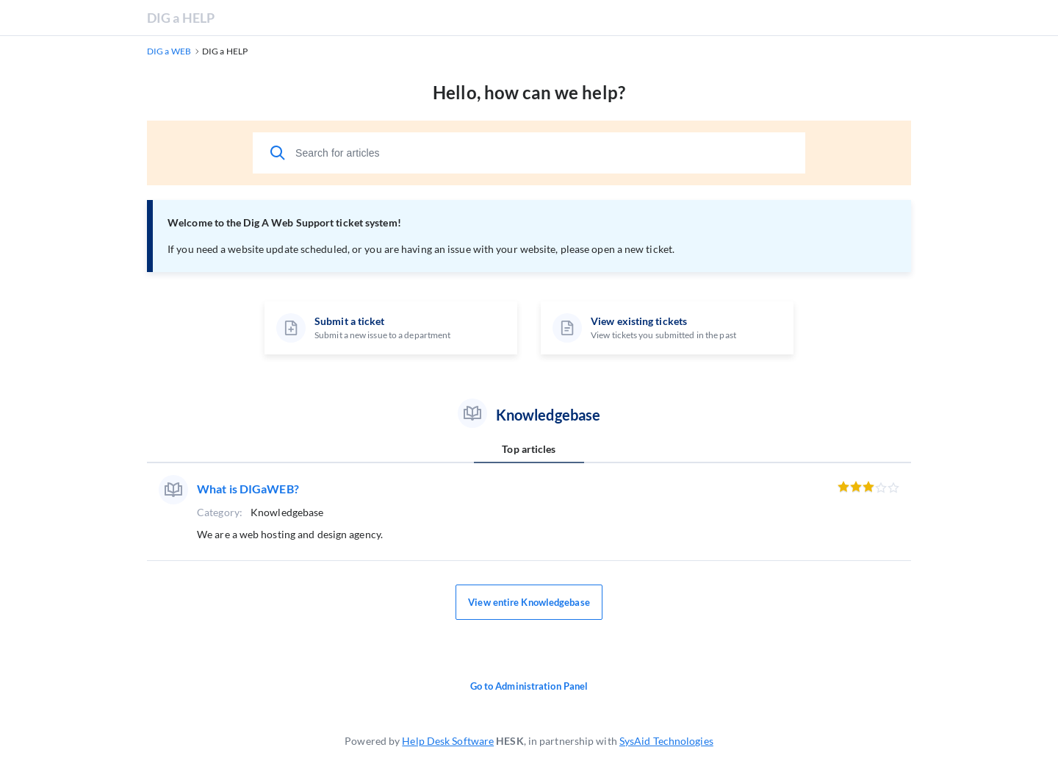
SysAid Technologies (666, 741)
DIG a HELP (181, 18)
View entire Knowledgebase (529, 602)
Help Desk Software (448, 741)
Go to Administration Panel (529, 686)
